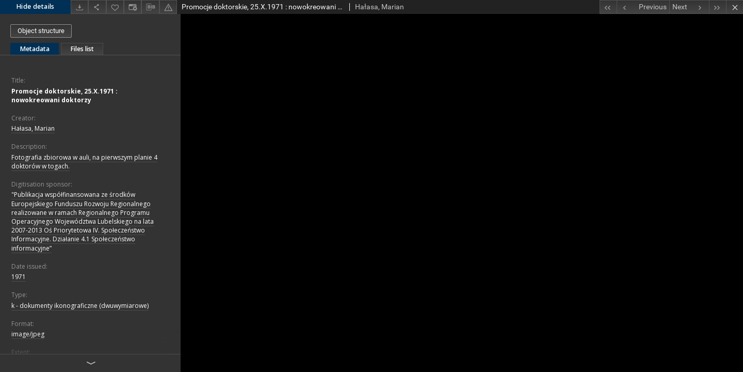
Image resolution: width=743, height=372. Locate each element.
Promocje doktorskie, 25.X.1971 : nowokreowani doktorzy (64, 95)
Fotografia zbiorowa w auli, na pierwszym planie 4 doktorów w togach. (84, 162)
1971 (18, 276)
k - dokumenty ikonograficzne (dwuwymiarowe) (80, 305)
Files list (82, 48)
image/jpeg (27, 334)
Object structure (41, 31)
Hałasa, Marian (33, 128)
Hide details (35, 6)
